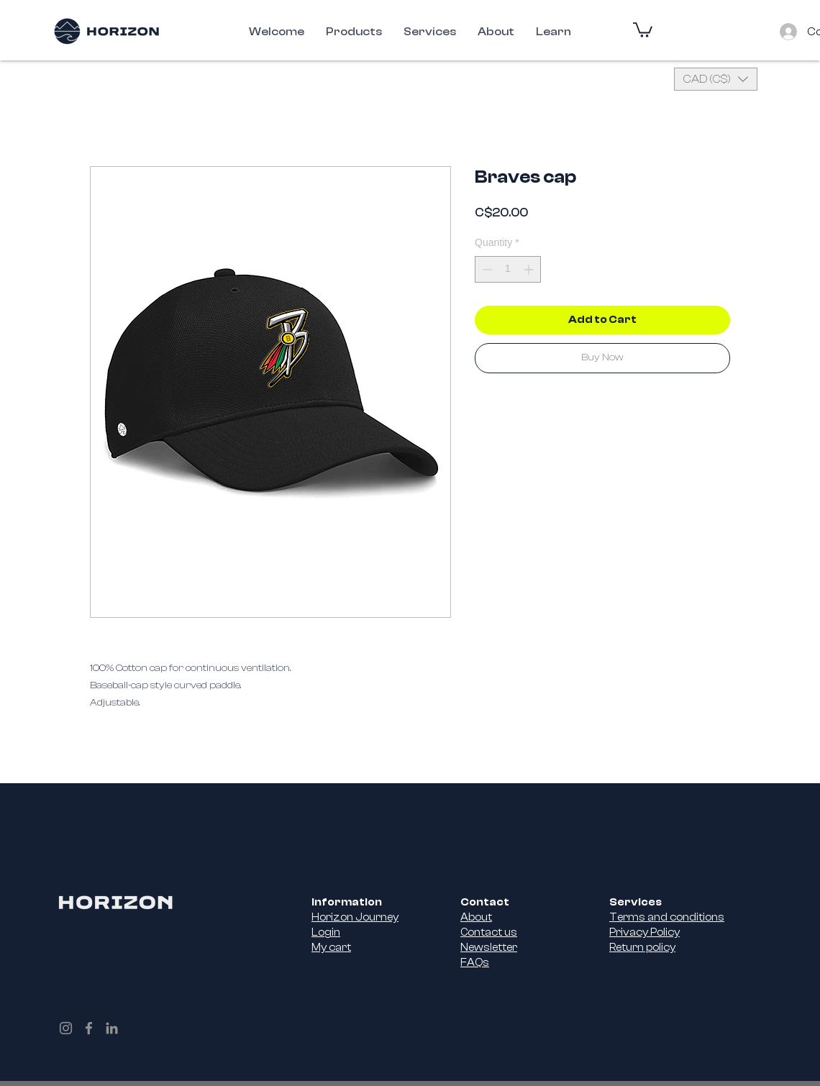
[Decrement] (486, 269)
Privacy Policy (644, 932)
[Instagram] (66, 1028)
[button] (642, 29)
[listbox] (715, 79)
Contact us (488, 932)
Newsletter (488, 947)
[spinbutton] (508, 269)
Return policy (642, 947)
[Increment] (530, 269)
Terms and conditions (666, 917)
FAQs (474, 963)
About (476, 917)
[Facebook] (89, 1028)
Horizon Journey (354, 917)
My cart (331, 947)
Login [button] (325, 932)
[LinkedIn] (112, 1028)
